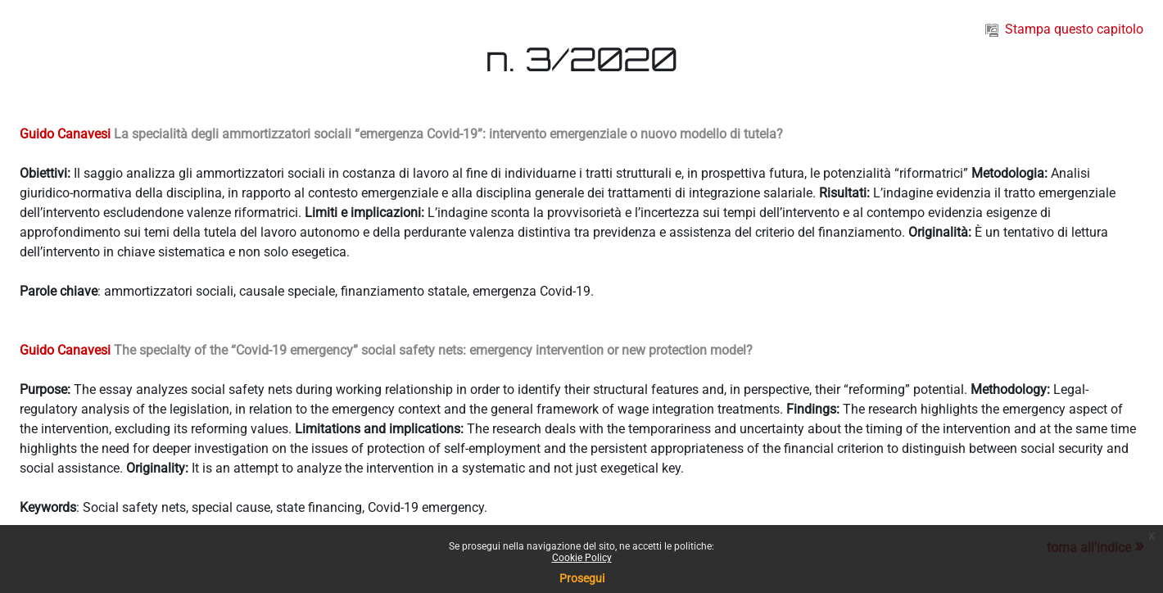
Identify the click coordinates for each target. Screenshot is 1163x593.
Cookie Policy (582, 558)
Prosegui (581, 578)
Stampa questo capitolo (1064, 29)
